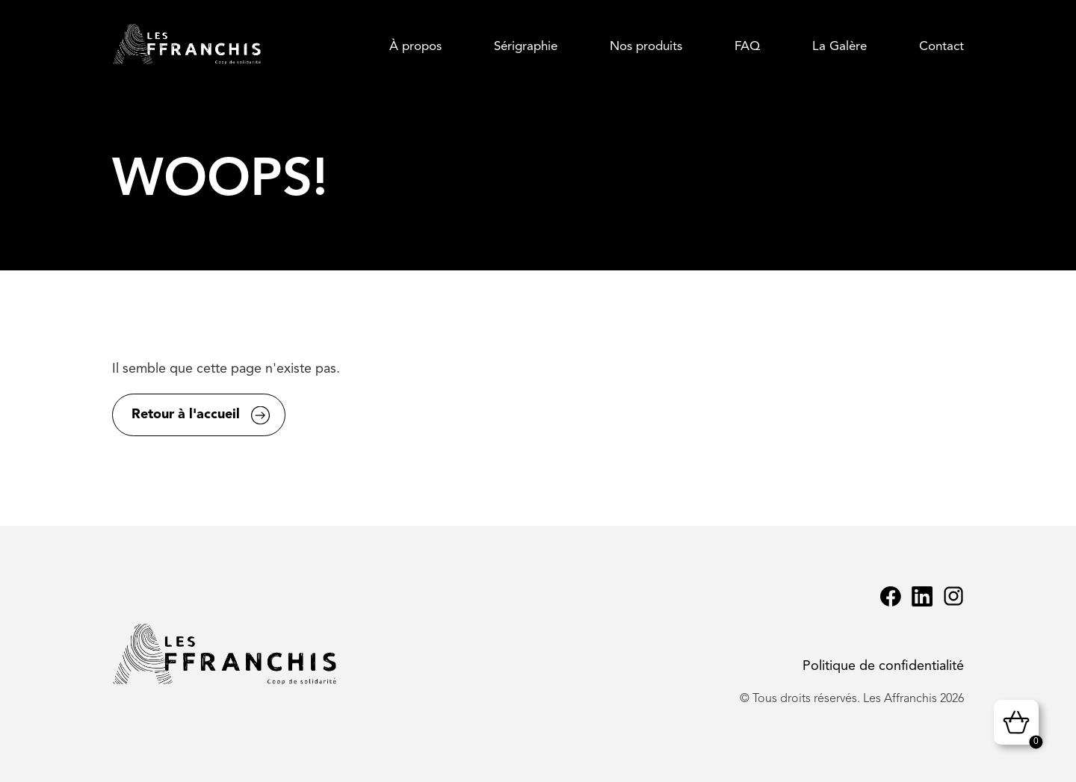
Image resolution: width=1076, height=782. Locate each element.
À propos (415, 46)
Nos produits (646, 46)
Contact (941, 46)
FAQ (747, 46)
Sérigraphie (525, 46)
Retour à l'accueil (186, 414)
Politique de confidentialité (883, 666)
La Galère (839, 46)
